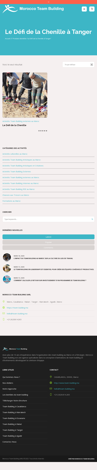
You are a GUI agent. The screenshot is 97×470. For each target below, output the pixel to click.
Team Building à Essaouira (13, 418)
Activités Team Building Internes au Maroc (20, 183)
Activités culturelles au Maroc (14, 154)
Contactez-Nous (9, 441)
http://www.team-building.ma (66, 383)
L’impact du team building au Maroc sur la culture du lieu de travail (43, 258)
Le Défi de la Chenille (14, 125)
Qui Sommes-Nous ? (11, 377)
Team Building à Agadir (12, 436)
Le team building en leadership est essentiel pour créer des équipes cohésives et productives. (54, 269)
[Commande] (78, 64)
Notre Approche (9, 389)
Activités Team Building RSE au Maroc (18, 189)
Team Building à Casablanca (14, 406)
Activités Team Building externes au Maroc (20, 121)
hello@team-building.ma (17, 313)
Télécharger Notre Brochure (14, 400)
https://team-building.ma (17, 307)
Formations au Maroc (11, 201)
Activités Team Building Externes (16, 171)
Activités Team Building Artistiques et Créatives (22, 165)
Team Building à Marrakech (14, 412)
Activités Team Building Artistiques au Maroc (21, 159)
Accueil (7, 38)
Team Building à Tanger (12, 430)
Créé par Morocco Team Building (81, 459)
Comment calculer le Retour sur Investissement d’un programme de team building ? (50, 280)
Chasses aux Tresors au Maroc (15, 195)
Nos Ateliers (7, 383)
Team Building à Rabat (12, 424)
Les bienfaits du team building (15, 394)
